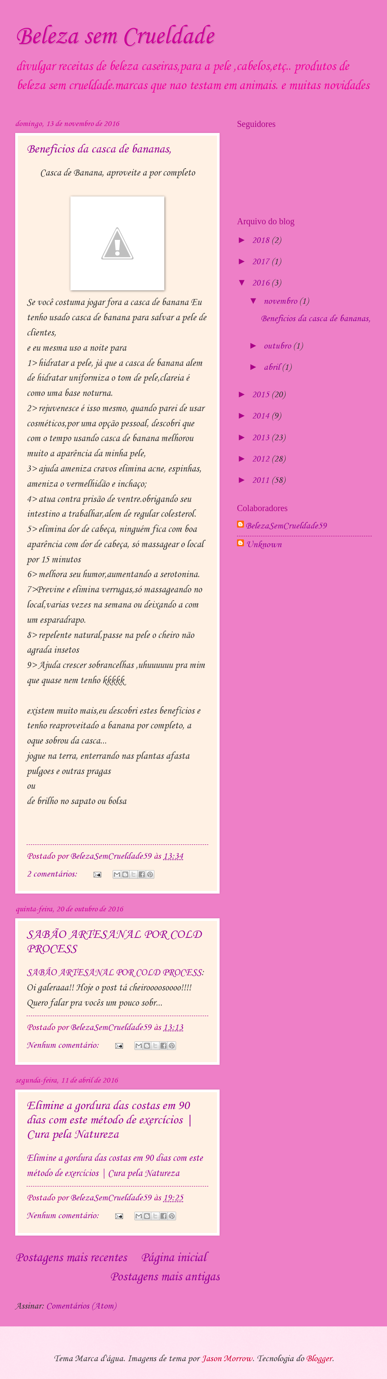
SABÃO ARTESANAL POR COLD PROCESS (114, 972)
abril (273, 367)
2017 (261, 262)
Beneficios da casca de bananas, (99, 149)
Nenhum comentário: (64, 1045)
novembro (281, 301)
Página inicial (173, 1258)
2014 (261, 416)
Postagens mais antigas (165, 1277)
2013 (261, 438)
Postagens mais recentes (71, 1258)
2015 (261, 395)
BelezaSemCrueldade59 (286, 526)
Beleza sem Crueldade (114, 37)
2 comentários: (53, 874)
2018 (261, 241)
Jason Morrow (226, 1359)
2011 (261, 480)
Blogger (319, 1359)
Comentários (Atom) (81, 1306)
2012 (261, 459)
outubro (278, 346)
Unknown (263, 545)
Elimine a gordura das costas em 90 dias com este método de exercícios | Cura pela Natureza (109, 1120)
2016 (261, 283)
